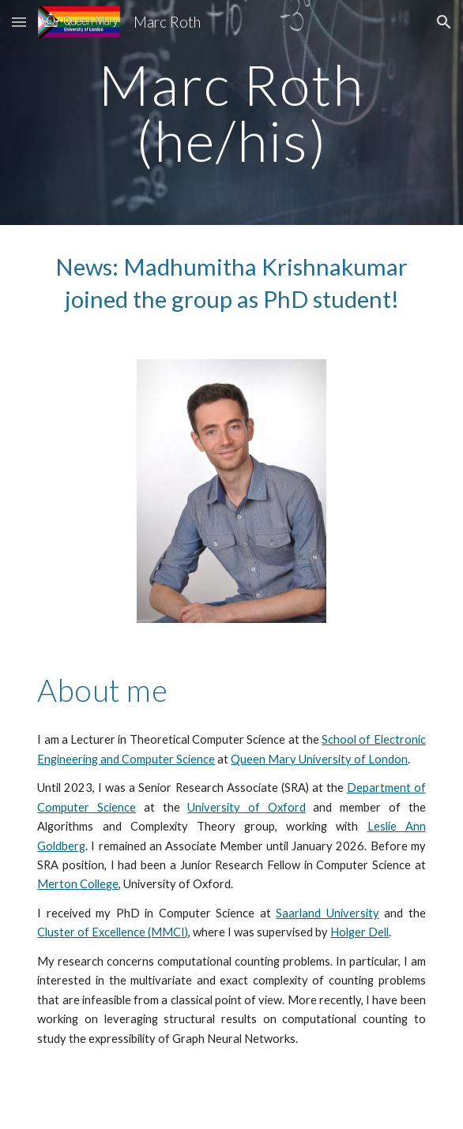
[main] (231, 112)
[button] (19, 21)
